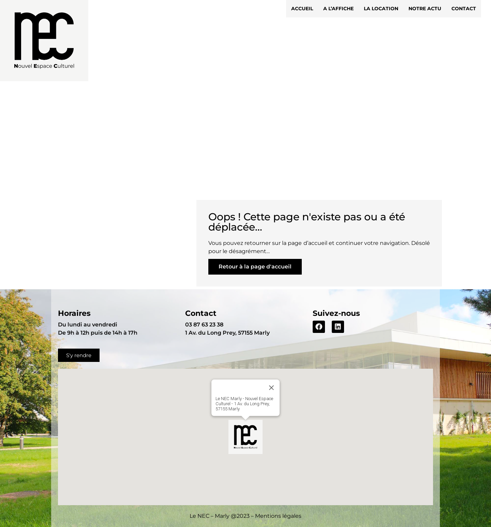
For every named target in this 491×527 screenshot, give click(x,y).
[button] (245, 437)
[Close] (271, 388)
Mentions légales (278, 516)
